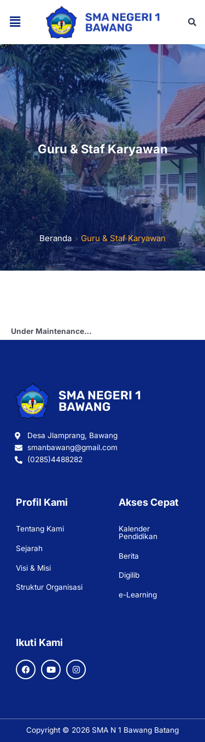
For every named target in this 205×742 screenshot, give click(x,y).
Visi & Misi (33, 568)
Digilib (129, 575)
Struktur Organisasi (49, 587)
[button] (14, 22)
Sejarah (29, 548)
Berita (129, 556)
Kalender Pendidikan (138, 532)
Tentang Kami (40, 528)
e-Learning (138, 594)
